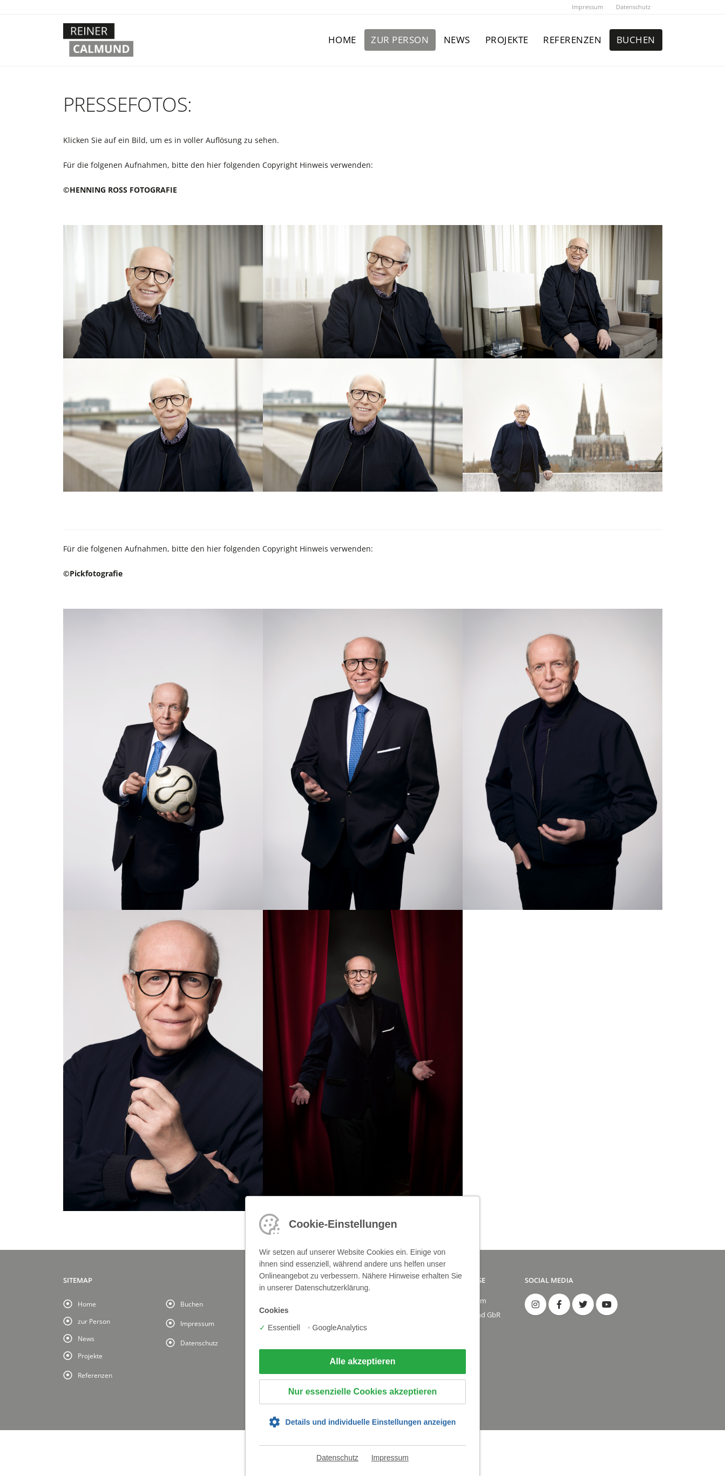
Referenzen (572, 39)
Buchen (635, 39)
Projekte (506, 39)
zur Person (400, 39)
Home (342, 39)
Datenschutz (633, 7)
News (457, 39)
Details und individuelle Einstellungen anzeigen (371, 1422)
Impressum (587, 7)
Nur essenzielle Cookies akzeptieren (362, 1391)
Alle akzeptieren (363, 1361)
